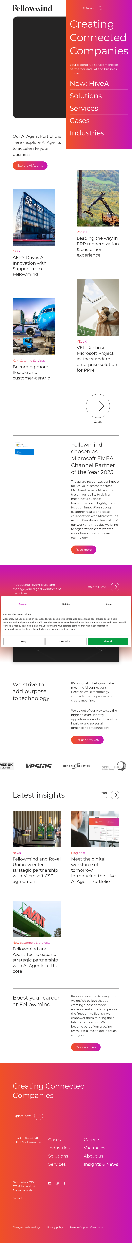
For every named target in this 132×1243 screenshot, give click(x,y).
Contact (17, 1198)
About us (93, 1156)
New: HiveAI (90, 83)
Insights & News (101, 1164)
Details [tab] (66, 604)
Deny (24, 641)
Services (84, 108)
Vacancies (94, 1148)
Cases (80, 120)
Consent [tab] (22, 604)
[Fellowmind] (33, 8)
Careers (92, 1139)
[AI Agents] (88, 8)
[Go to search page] (101, 8)
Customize (66, 641)
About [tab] (109, 604)
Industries (87, 133)
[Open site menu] (113, 8)
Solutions (86, 96)
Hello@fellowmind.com (29, 1142)
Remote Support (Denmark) (86, 1227)
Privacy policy (55, 1227)
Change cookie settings (26, 1227)
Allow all (108, 641)
